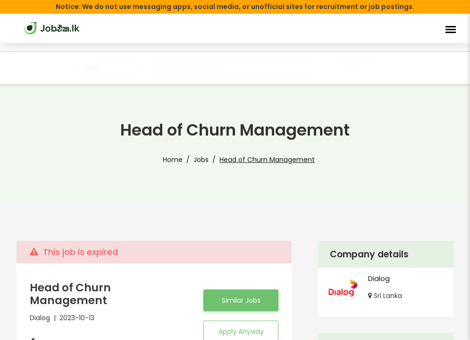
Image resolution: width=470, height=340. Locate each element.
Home (173, 159)
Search (354, 67)
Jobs (201, 159)
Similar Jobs (241, 294)
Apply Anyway (241, 325)
